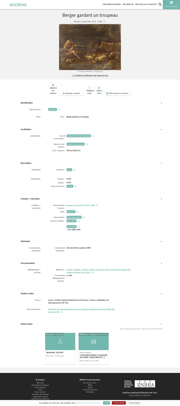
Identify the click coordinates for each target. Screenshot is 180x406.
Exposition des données (40, 386)
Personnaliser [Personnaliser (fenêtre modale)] (134, 403)
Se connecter (171, 6)
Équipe (90, 379)
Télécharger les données (142, 85)
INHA (90, 377)
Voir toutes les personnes (130, 321)
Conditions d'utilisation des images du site (90, 75)
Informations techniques (40, 377)
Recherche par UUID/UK (40, 391)
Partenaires (90, 384)
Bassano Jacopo (88, 21)
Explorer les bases (112, 3)
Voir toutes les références (152, 321)
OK (106, 403)
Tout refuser (119, 403)
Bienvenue (40, 374)
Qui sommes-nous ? (90, 374)
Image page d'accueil (40, 388)
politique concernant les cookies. (88, 403)
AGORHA (14, 4)
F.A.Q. (40, 381)
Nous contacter (40, 384)
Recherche (128, 3)
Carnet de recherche (90, 381)
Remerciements (40, 379)
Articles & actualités (146, 3)
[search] (160, 4)
